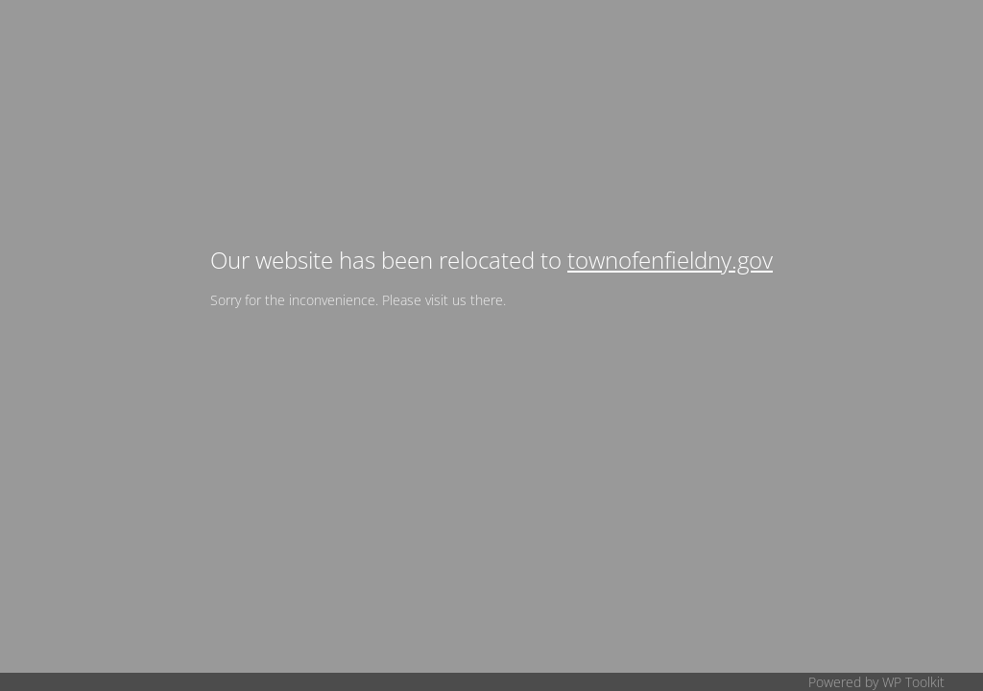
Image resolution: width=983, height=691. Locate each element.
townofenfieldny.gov (670, 259)
